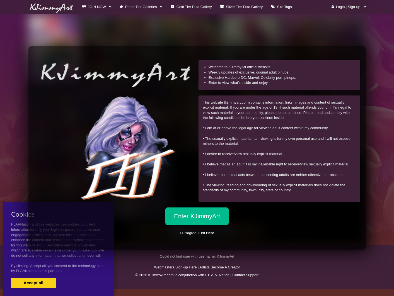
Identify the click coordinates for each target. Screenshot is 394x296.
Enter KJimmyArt (197, 216)
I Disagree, (197, 233)
